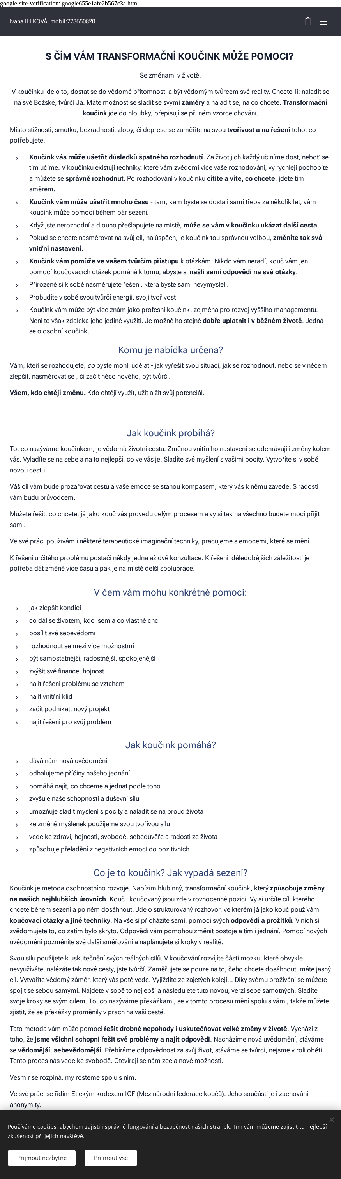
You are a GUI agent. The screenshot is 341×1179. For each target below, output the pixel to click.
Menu (323, 21)
